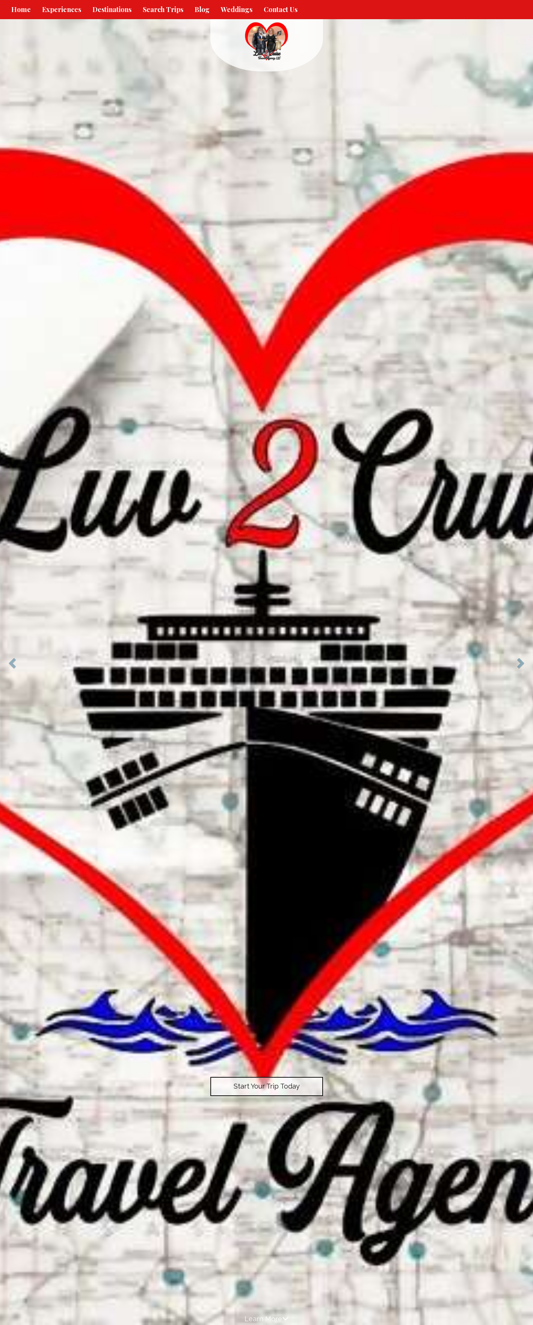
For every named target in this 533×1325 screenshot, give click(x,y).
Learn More (267, 1319)
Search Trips (163, 9)
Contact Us (280, 9)
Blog (202, 9)
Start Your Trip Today (267, 1086)
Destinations (111, 9)
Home (21, 9)
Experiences (61, 9)
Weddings (236, 9)
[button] (13, 662)
